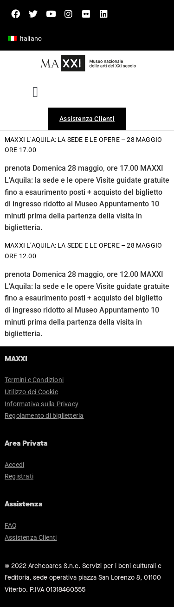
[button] (35, 92)
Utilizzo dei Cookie (31, 392)
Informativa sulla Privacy (41, 404)
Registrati (19, 476)
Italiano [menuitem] (30, 38)
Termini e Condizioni (34, 379)
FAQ (11, 525)
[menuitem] (25, 38)
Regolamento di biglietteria (44, 415)
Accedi (14, 464)
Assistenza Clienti (31, 537)
